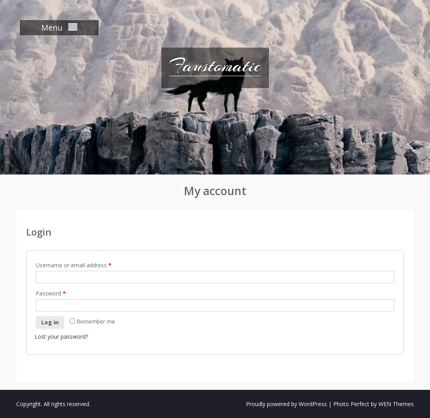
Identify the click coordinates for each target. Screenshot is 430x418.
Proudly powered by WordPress (286, 404)
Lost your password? (61, 336)
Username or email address (73, 265)
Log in (50, 322)
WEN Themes (396, 404)
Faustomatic (215, 65)
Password (51, 293)
